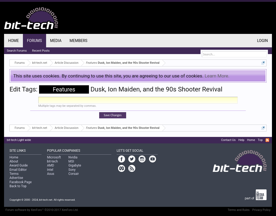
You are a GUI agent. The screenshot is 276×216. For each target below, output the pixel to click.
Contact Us (228, 140)
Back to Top (17, 186)
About (13, 161)
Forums (34, 40)
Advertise (16, 178)
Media (55, 40)
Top (260, 140)
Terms (14, 174)
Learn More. (217, 76)
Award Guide (18, 165)
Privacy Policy (261, 210)
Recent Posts (41, 50)
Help (241, 140)
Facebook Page (20, 182)
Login (262, 40)
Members (78, 40)
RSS (267, 140)
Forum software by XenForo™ (41, 210)
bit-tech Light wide (19, 140)
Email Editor (18, 170)
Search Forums (17, 50)
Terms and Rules (238, 210)
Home (13, 40)
